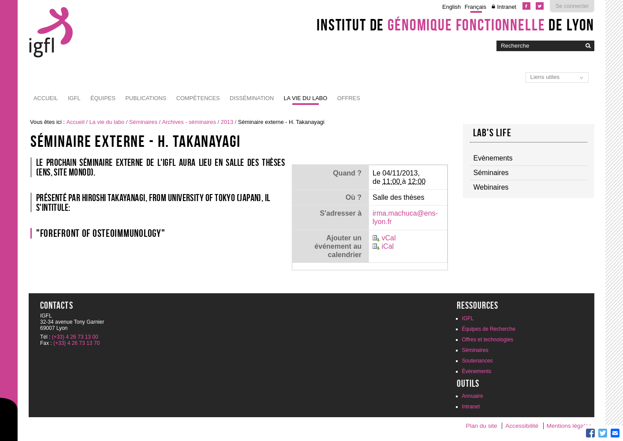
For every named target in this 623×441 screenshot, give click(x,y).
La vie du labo (305, 98)
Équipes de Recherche (488, 329)
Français (475, 7)
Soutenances (477, 361)
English (451, 7)
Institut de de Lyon (455, 25)
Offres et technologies (488, 339)
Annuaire (472, 396)
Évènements (477, 371)
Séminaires (143, 122)
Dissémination (252, 98)
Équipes (103, 98)
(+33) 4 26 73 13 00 (75, 337)
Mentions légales (568, 425)
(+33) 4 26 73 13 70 (76, 343)
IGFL (74, 98)
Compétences (198, 98)
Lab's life (492, 132)
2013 (227, 122)
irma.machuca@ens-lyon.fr (405, 217)
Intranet (506, 7)
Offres (348, 98)
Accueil (46, 98)
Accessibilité (521, 425)
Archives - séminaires (189, 122)
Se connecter (572, 6)
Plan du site (481, 425)
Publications (145, 98)
